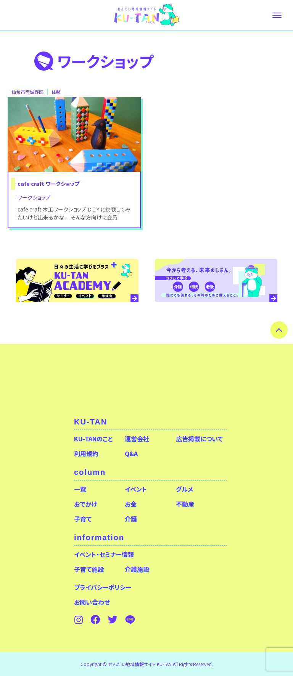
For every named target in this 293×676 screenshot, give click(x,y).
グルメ (184, 489)
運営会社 (137, 438)
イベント (136, 489)
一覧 (80, 489)
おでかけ (85, 503)
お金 (131, 503)
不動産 (185, 503)
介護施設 (137, 569)
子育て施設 (89, 569)
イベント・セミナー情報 (104, 554)
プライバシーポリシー (102, 587)
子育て (83, 518)
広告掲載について (199, 438)
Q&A (131, 453)
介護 (131, 518)
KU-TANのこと (93, 438)
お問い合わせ (92, 602)
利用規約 (86, 453)
